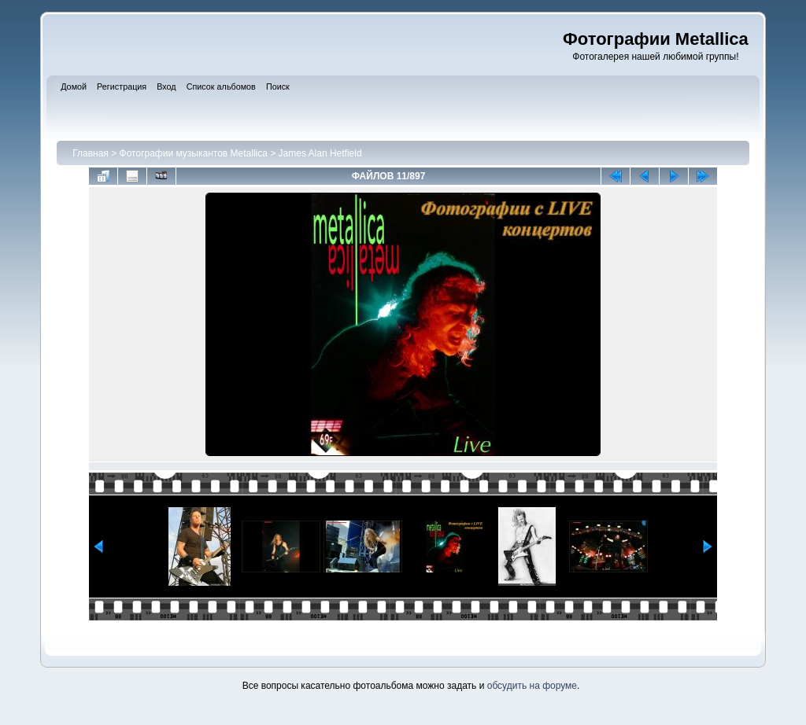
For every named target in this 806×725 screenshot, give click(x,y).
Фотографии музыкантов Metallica (194, 153)
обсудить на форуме (532, 685)
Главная (90, 153)
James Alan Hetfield (320, 153)
